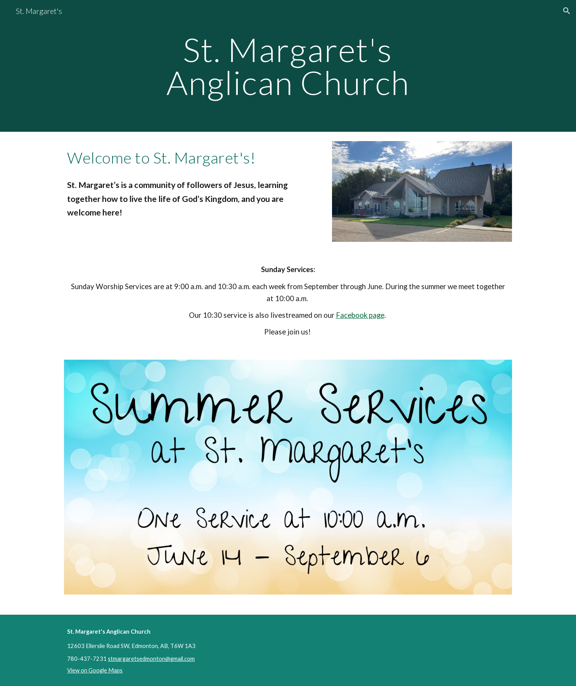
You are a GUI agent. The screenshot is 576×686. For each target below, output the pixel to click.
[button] (566, 11)
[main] (288, 66)
